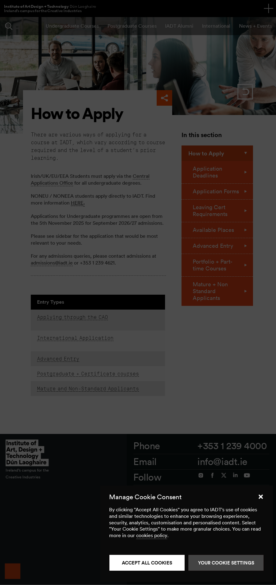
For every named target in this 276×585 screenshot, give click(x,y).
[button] (261, 497)
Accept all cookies (147, 563)
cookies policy (151, 535)
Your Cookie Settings (226, 563)
